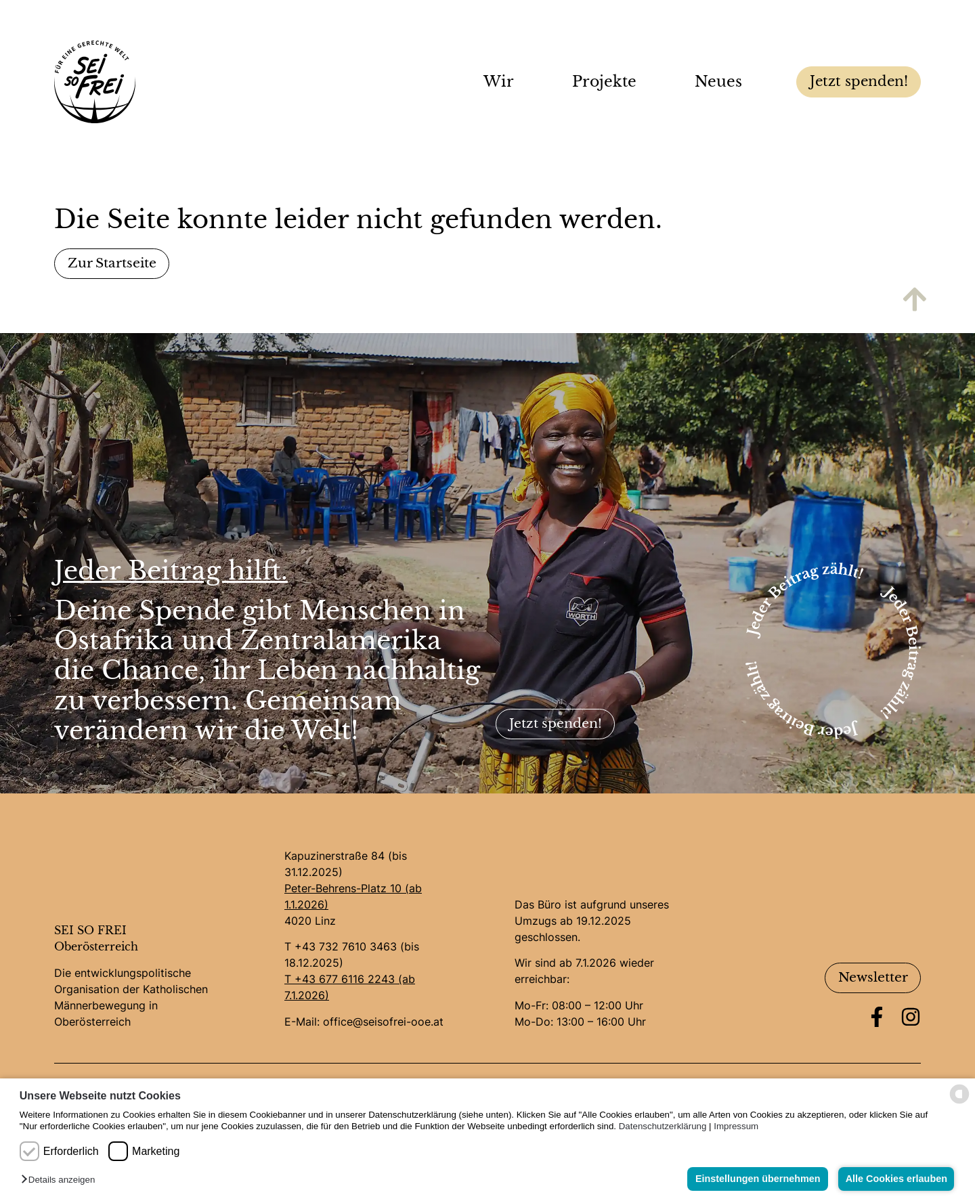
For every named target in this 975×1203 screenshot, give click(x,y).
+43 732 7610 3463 (346, 947)
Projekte (607, 81)
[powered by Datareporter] (959, 1102)
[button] (61, 1180)
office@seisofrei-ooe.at (383, 1021)
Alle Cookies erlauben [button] (895, 1178)
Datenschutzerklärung (663, 1126)
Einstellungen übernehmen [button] (755, 1178)
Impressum (736, 1126)
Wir (502, 81)
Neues (722, 81)
